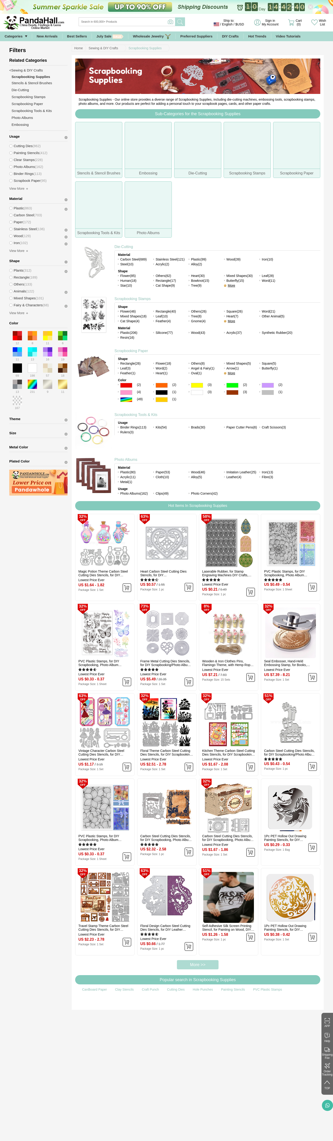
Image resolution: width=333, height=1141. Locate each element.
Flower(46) (128, 311)
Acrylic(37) (234, 333)
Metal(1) (126, 482)
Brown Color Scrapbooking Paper (232, 392)
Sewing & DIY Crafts (103, 48)
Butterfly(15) (235, 280)
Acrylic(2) (162, 264)
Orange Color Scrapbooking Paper (162, 385)
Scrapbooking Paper (131, 351)
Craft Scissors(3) (274, 427)
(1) (174, 392)
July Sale (109, 36)
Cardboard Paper (94, 989)
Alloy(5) (196, 477)
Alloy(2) (196, 264)
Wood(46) (198, 472)
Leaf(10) (162, 316)
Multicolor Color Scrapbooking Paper (126, 399)
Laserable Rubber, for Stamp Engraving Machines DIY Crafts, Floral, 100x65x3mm (225, 573)
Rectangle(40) (166, 311)
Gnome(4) (198, 321)
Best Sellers (77, 36)
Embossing (20, 125)
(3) (210, 385)
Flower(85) (128, 276)
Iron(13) (267, 472)
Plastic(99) (198, 259)
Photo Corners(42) (204, 493)
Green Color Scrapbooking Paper (232, 385)
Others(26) (199, 311)
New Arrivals (47, 36)
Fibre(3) (267, 477)
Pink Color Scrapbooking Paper (126, 392)
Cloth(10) (162, 477)
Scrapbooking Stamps (132, 299)
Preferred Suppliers (196, 36)
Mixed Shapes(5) (238, 363)
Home (78, 48)
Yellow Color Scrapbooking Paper (197, 385)
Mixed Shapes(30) (239, 276)
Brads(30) (198, 427)
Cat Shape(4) (129, 321)
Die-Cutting (123, 247)
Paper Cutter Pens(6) (241, 427)
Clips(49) (162, 493)
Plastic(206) (128, 333)
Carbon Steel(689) (133, 259)
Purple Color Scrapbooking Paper (268, 385)
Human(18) (128, 280)
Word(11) (268, 280)
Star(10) (126, 285)
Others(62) (163, 276)
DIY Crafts (230, 36)
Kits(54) (161, 427)
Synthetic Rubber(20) (277, 333)
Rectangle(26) (130, 363)
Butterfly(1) (270, 368)
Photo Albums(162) (134, 493)
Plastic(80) (128, 472)
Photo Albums (125, 460)
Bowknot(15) (200, 280)
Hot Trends (257, 36)
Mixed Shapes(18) (133, 316)
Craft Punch (150, 989)
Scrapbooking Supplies (145, 48)
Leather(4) (233, 477)
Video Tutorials (288, 36)
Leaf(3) (125, 368)
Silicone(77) (164, 333)
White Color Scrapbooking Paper (197, 392)
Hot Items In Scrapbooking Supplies (197, 506)
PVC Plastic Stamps (267, 989)
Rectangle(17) (166, 280)
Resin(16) (127, 337)
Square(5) (269, 363)
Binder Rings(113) (133, 427)
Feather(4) (163, 321)
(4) (139, 392)
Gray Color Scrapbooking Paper (268, 392)
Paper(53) (163, 472)
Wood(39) (233, 259)
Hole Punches (203, 989)
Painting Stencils (233, 989)
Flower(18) (163, 363)
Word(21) (268, 311)
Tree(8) (196, 316)
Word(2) (161, 368)
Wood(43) (198, 333)
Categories (14, 36)
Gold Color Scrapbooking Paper (162, 399)
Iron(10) (267, 259)
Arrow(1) (232, 368)
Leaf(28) (268, 276)
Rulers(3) (127, 432)
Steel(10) (126, 264)
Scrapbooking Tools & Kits (135, 415)
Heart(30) (198, 276)
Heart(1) (161, 373)
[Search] (146, 21)
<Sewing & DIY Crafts (26, 70)
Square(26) (234, 311)
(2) (139, 385)
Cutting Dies (176, 989)
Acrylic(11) (128, 477)
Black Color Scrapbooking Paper (162, 392)
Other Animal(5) (273, 316)
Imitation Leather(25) (241, 472)
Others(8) (198, 363)
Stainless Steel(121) (170, 259)
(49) (140, 399)
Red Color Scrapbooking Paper (126, 385)
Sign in (270, 22)
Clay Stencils (124, 989)
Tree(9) (196, 285)
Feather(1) (127, 373)
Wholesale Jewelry (152, 36)
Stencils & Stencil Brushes (32, 83)
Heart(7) (232, 316)
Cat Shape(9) (165, 285)
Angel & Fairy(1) (202, 368)
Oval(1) (196, 373)
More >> (197, 964)
